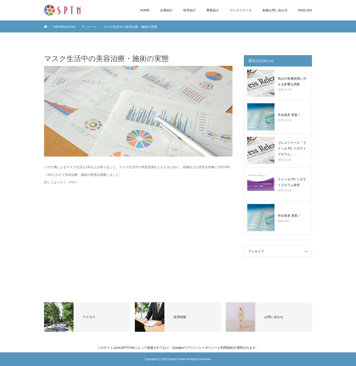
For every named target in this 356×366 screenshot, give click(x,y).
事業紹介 (212, 10)
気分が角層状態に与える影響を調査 (292, 81)
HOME (145, 10)
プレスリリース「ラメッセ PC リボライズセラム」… (292, 148)
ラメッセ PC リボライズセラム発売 (292, 182)
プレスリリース (241, 10)
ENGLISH (305, 10)
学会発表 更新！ (289, 115)
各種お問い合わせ (275, 10)
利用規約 (227, 347)
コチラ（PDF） (68, 182)
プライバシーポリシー (202, 347)
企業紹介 (166, 10)
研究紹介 (189, 10)
